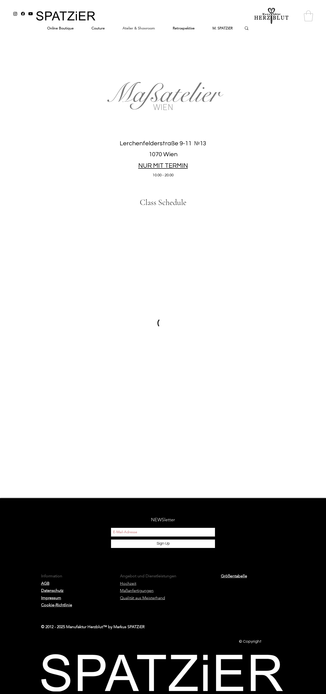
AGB (45, 583)
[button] (308, 15)
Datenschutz (52, 590)
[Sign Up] (163, 543)
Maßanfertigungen (137, 590)
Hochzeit (128, 583)
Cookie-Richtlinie (56, 605)
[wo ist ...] (264, 30)
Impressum (51, 597)
